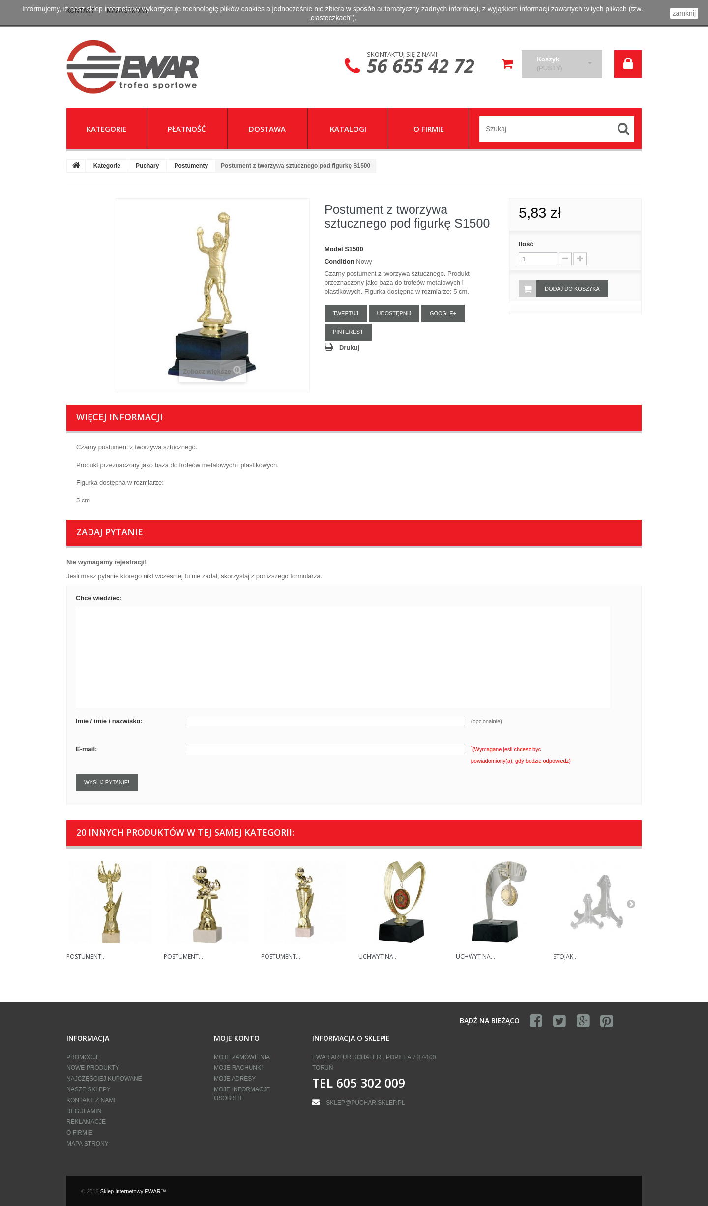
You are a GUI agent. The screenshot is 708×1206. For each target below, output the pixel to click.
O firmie (79, 1132)
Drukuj (349, 347)
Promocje (83, 1057)
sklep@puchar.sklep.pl (365, 1102)
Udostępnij (394, 313)
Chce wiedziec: (98, 598)
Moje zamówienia (242, 1057)
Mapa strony (87, 1143)
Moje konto (237, 1038)
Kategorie (106, 165)
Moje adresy (235, 1078)
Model (333, 249)
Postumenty (191, 165)
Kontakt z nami (91, 1100)
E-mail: (86, 749)
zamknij (684, 13)
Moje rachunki (238, 1067)
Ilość (526, 244)
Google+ (443, 313)
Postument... (86, 956)
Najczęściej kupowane (104, 1078)
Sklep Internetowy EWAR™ (133, 1191)
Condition (339, 261)
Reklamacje (86, 1121)
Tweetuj (345, 313)
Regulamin (83, 1111)
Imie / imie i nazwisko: (109, 721)
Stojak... (565, 956)
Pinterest (348, 332)
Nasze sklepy (88, 1089)
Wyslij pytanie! (106, 782)
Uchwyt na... (378, 956)
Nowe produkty (92, 1067)
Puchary (147, 165)
